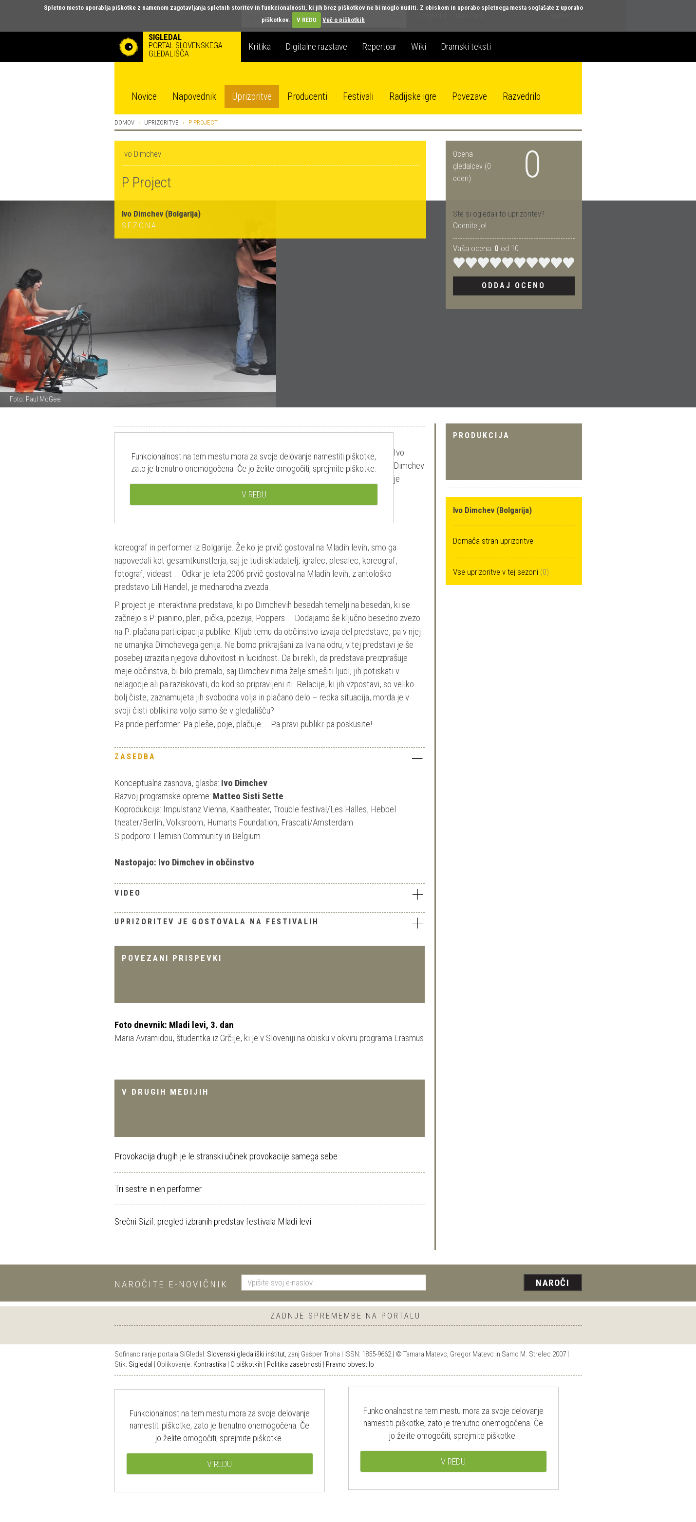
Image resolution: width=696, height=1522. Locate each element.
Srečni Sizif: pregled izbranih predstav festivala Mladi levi (212, 1221)
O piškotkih (246, 1364)
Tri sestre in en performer (158, 1188)
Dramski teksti (466, 46)
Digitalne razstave (316, 46)
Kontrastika (209, 1364)
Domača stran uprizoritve (493, 541)
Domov (124, 122)
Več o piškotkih (343, 19)
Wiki (418, 46)
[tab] (269, 759)
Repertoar (379, 46)
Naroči (552, 1282)
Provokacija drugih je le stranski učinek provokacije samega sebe (226, 1156)
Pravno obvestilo (350, 1364)
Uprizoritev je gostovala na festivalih (269, 923)
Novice (144, 96)
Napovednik (194, 96)
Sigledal (140, 1364)
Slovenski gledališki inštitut (246, 1354)
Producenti (307, 96)
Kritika (259, 46)
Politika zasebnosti (294, 1364)
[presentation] (510, 1283)
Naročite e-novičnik (171, 1284)
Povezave (469, 96)
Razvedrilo (522, 96)
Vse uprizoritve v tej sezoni (496, 572)
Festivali (358, 96)
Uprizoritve (252, 96)
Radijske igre (412, 96)
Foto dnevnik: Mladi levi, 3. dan (174, 1024)
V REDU (307, 19)
